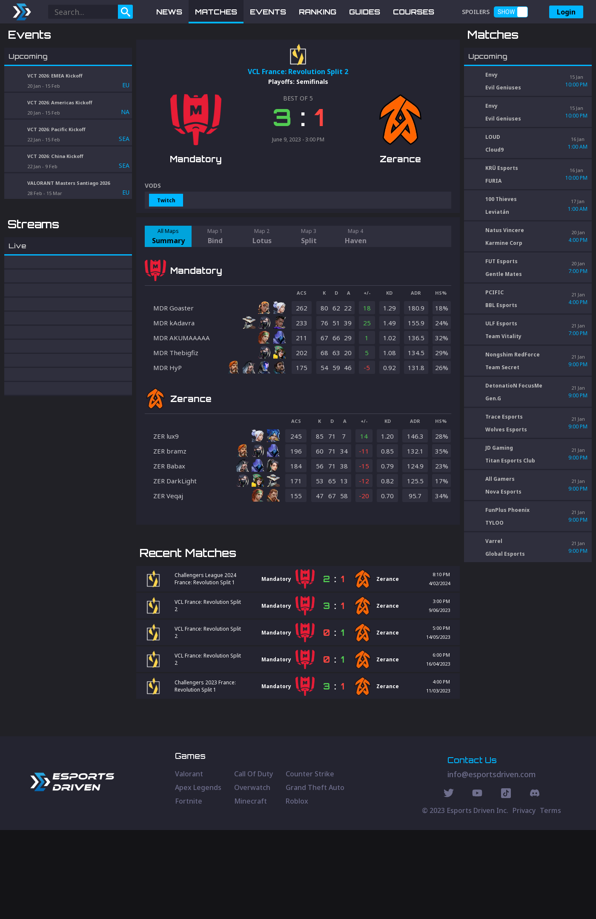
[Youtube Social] (477, 883)
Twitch (166, 244)
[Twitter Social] (449, 883)
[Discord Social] (506, 883)
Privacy (524, 899)
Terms (550, 899)
